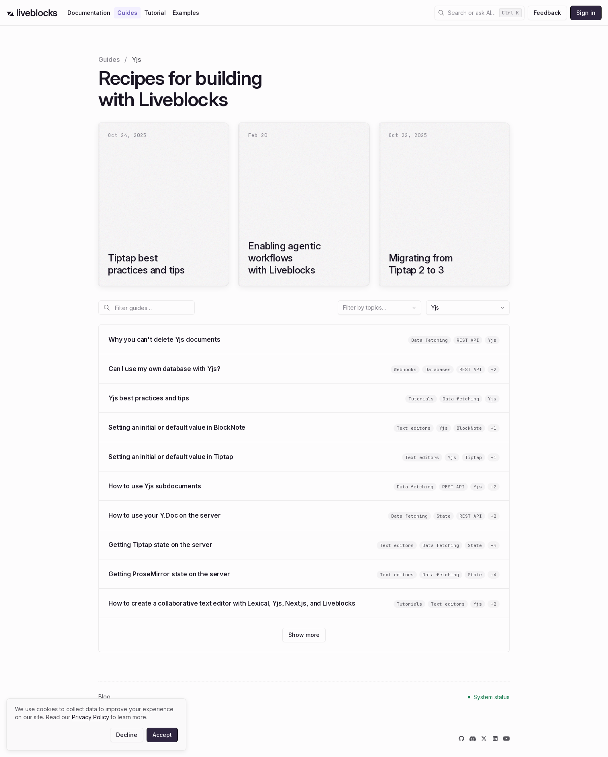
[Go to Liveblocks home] (32, 13)
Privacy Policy (90, 717)
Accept (162, 734)
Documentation (88, 12)
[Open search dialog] (479, 13)
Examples (186, 12)
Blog (104, 696)
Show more (307, 636)
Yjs (468, 307)
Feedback (547, 12)
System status (492, 697)
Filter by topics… (380, 307)
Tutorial (155, 12)
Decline (126, 734)
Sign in (586, 12)
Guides (127, 12)
